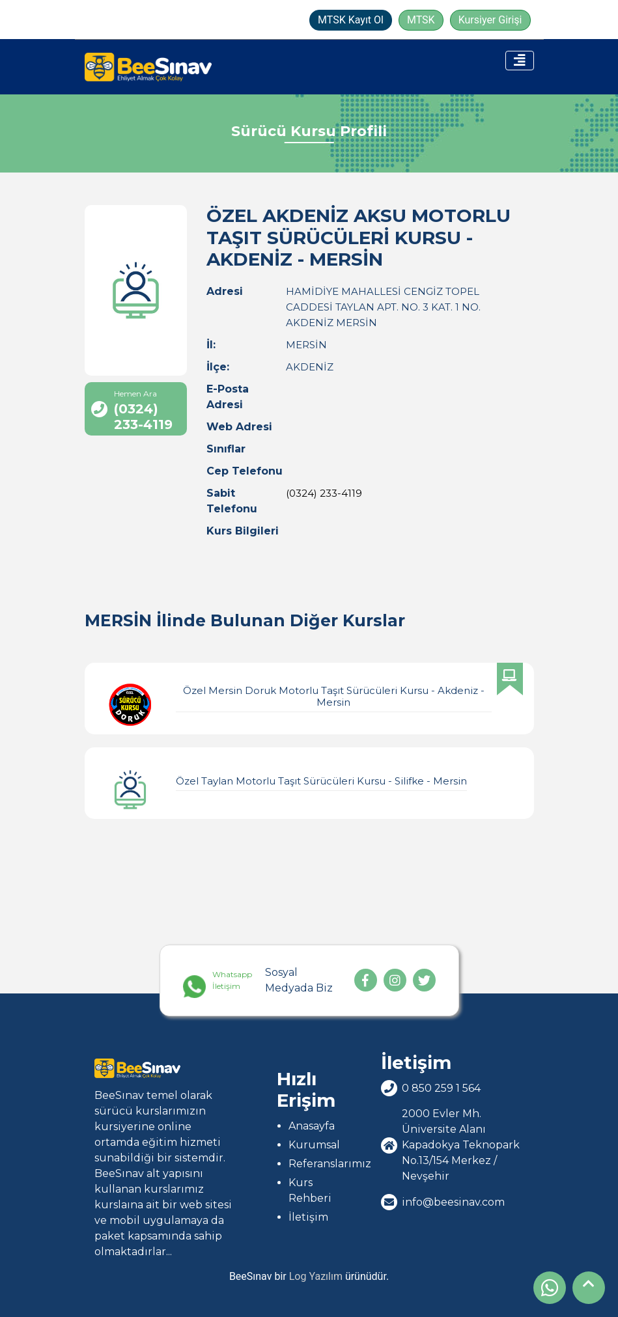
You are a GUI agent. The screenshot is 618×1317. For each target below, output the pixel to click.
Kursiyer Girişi (490, 20)
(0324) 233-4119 (324, 493)
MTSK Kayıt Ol (351, 20)
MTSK (421, 20)
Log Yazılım (316, 1276)
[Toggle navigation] (519, 60)
